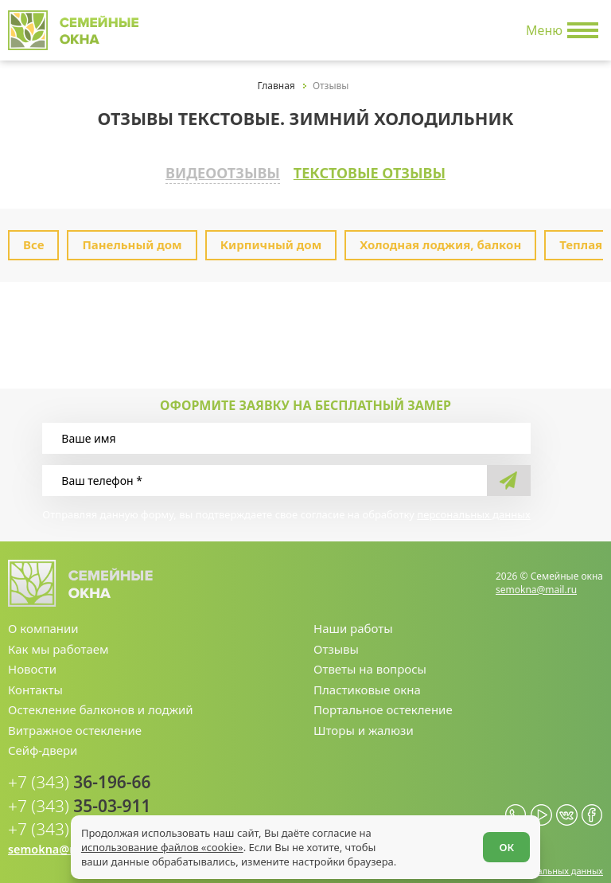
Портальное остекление (383, 705)
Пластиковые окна (367, 684)
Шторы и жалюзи (363, 725)
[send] (509, 474)
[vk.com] (567, 806)
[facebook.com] (592, 806)
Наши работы (353, 623)
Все (33, 240)
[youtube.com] (541, 806)
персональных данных (473, 509)
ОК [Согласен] (504, 845)
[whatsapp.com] (516, 806)
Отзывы (336, 643)
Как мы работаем (58, 643)
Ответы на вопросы (369, 664)
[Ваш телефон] (264, 474)
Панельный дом (131, 240)
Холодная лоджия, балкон (440, 240)
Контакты (35, 684)
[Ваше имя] (286, 432)
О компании (43, 623)
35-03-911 (73, 798)
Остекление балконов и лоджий (100, 705)
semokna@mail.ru (536, 584)
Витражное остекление (75, 725)
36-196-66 (73, 777)
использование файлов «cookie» (164, 845)
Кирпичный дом (271, 240)
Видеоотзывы (210, 170)
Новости (32, 664)
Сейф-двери (42, 744)
